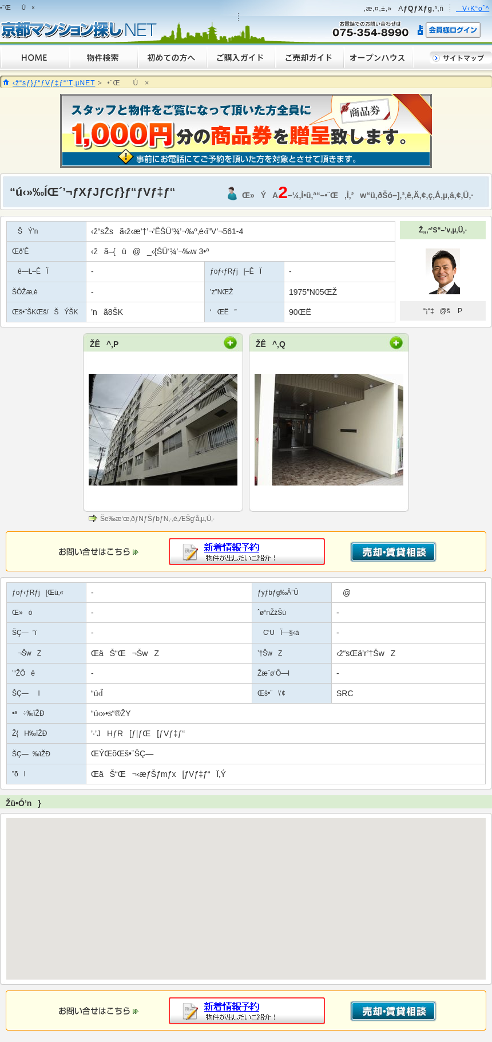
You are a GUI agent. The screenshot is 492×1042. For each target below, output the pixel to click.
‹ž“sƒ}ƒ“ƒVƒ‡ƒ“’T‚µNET (54, 83)
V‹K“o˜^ (472, 9)
